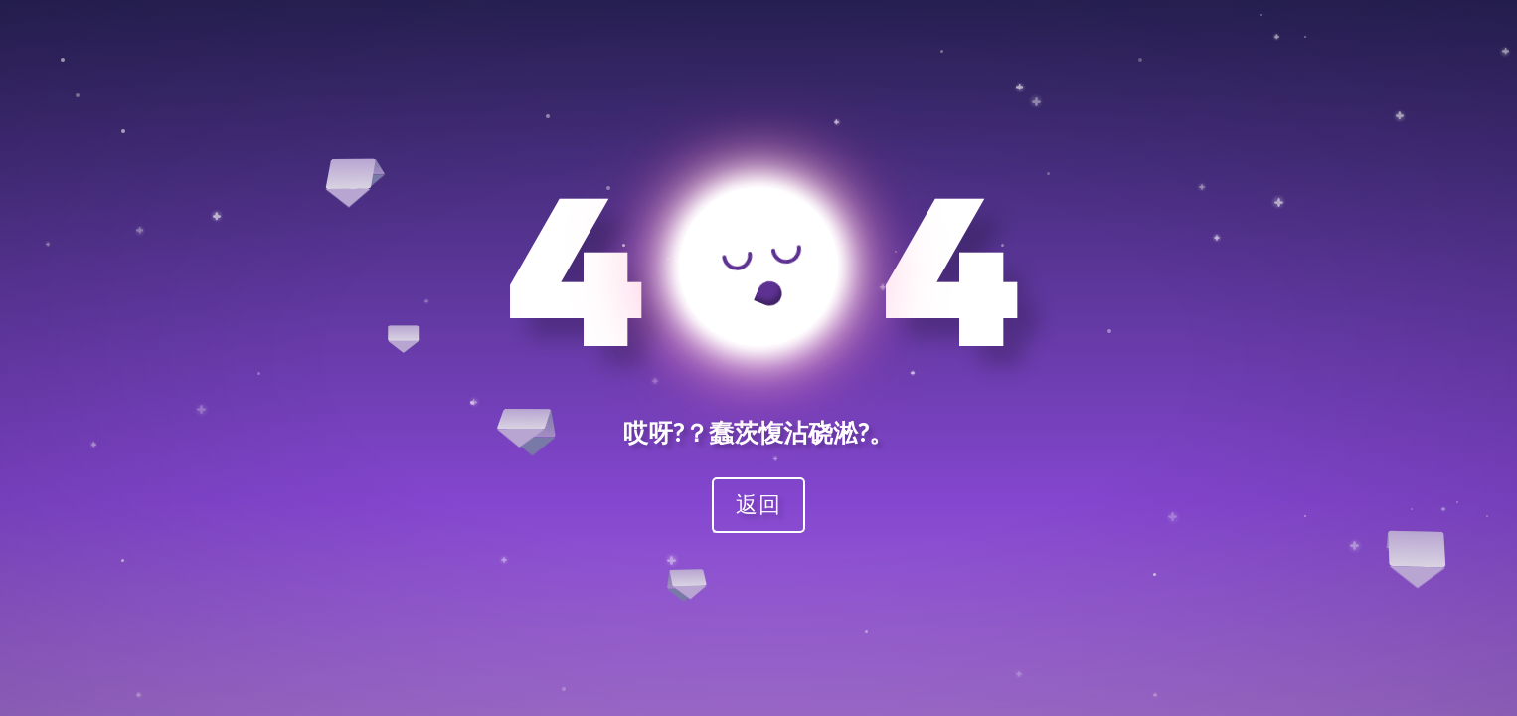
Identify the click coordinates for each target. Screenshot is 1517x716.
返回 (758, 503)
